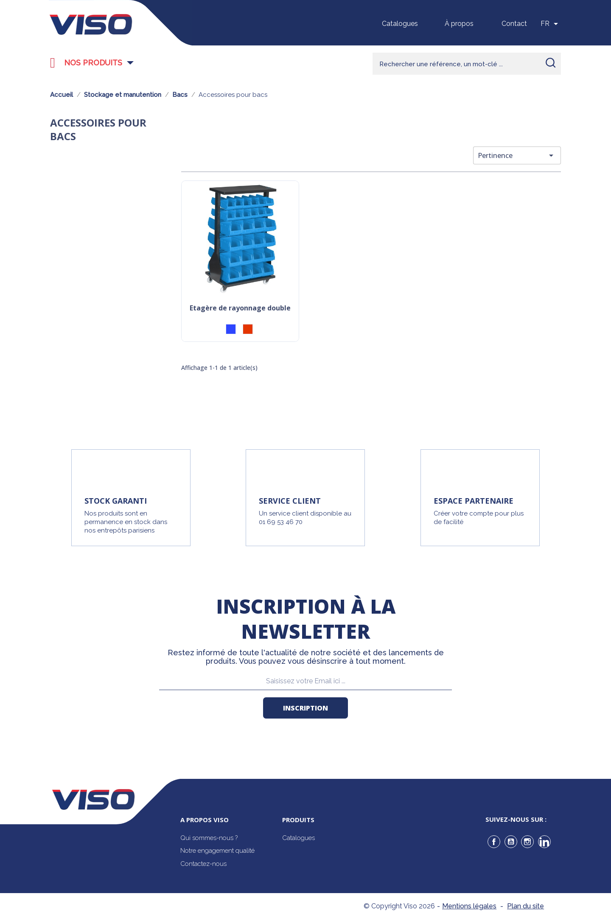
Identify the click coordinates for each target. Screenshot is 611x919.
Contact (514, 24)
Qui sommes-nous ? (209, 838)
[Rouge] (248, 329)
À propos (459, 24)
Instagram (527, 841)
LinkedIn (544, 841)
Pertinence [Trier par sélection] (517, 155)
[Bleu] (231, 329)
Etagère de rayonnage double (240, 308)
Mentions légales (469, 906)
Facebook (494, 841)
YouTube (511, 841)
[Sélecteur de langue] (551, 24)
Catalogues (400, 24)
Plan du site (525, 906)
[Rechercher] (467, 64)
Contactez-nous (203, 864)
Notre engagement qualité (217, 850)
